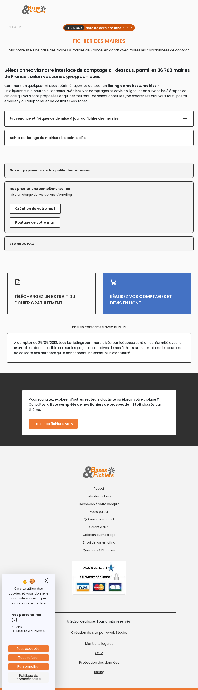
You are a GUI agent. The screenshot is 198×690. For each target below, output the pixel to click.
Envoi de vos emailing (99, 542)
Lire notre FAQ (22, 243)
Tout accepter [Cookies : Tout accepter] (28, 648)
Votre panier (99, 512)
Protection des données (99, 662)
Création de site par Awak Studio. (99, 632)
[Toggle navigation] (172, 10)
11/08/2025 (74, 28)
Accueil (99, 488)
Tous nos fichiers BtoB (53, 423)
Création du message (99, 535)
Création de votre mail (35, 208)
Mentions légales (99, 643)
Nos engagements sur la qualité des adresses (50, 170)
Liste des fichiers (99, 496)
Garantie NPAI (99, 527)
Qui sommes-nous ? (99, 519)
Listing (99, 671)
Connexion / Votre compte (99, 504)
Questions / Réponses (99, 550)
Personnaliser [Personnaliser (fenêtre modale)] (28, 666)
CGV (99, 653)
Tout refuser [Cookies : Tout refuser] (28, 657)
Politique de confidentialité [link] (29, 677)
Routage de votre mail (34, 222)
